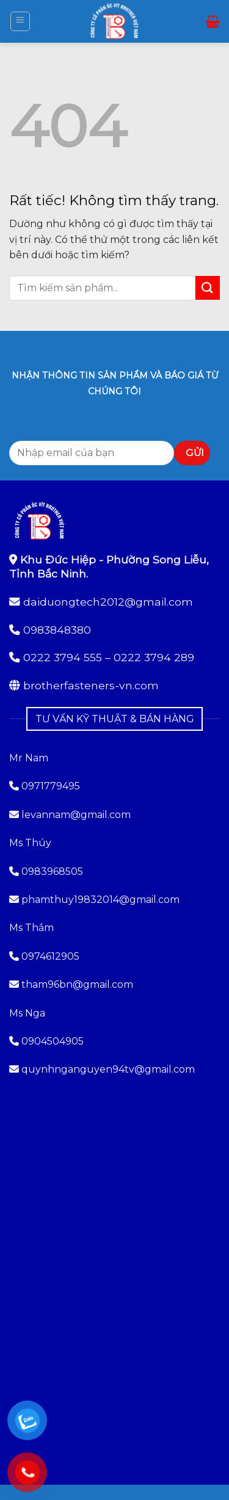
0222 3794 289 (154, 657)
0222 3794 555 (62, 657)
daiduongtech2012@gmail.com (108, 601)
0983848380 (57, 629)
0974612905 (50, 956)
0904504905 (52, 1041)
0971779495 (44, 786)
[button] (20, 21)
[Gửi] (207, 288)
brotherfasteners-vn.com (91, 685)
